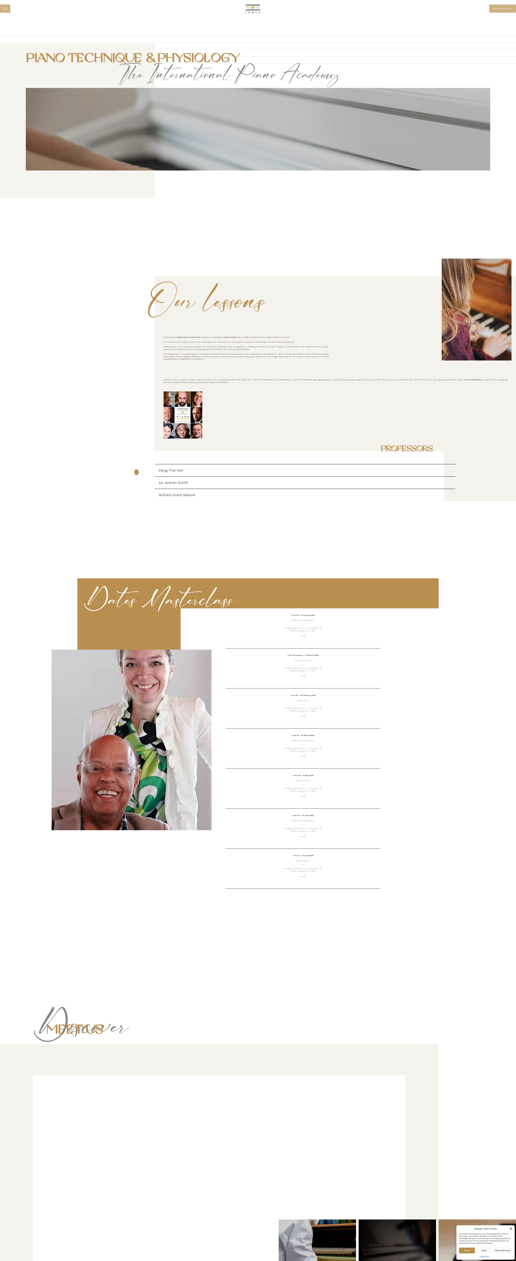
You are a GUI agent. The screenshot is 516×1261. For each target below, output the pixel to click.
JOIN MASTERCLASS (502, 8)
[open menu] (5, 9)
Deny (484, 1250)
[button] (511, 1228)
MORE (303, 636)
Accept (467, 1250)
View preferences (503, 1250)
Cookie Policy (484, 1256)
